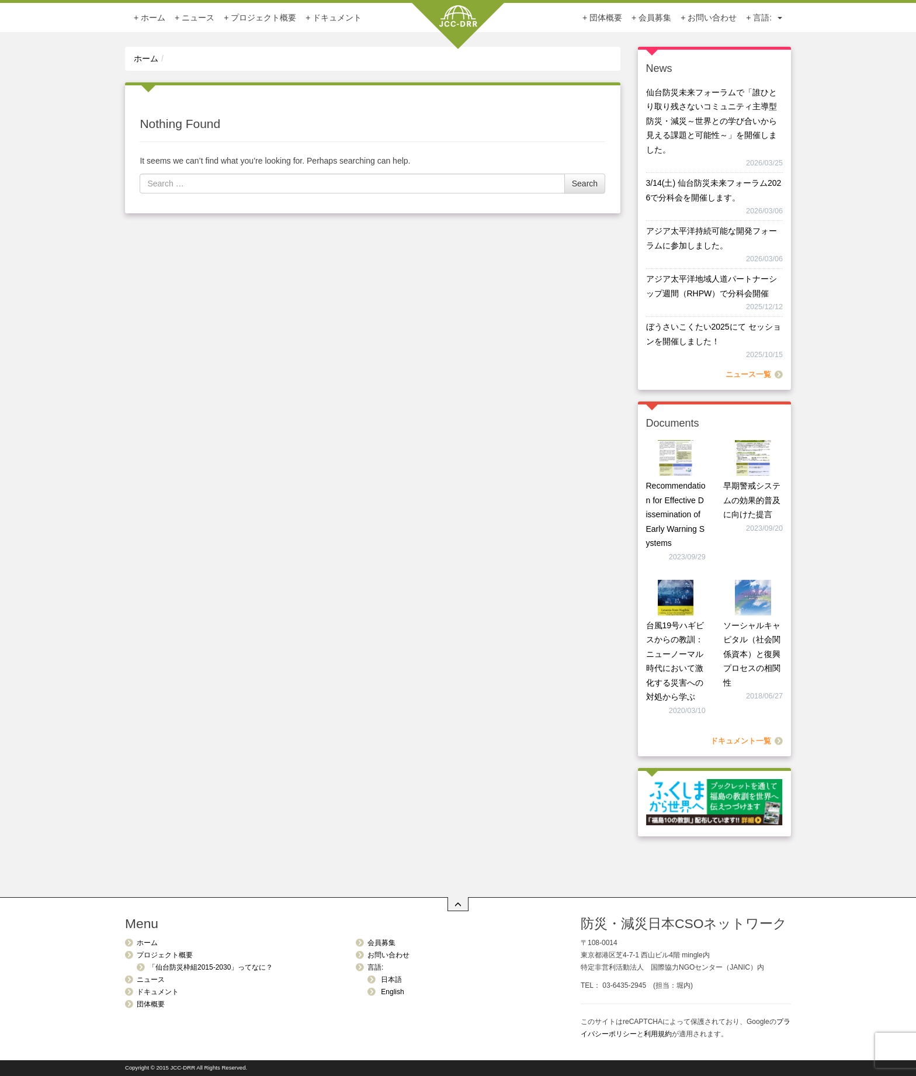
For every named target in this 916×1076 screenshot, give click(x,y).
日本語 (390, 979)
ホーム (153, 17)
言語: (767, 17)
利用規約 (658, 1034)
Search (585, 183)
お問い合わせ (712, 17)
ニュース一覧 (748, 375)
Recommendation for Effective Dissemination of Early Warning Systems (676, 514)
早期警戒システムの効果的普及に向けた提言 (751, 500)
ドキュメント (337, 17)
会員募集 (655, 17)
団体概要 (605, 17)
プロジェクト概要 (263, 17)
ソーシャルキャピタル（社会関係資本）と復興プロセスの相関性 (751, 654)
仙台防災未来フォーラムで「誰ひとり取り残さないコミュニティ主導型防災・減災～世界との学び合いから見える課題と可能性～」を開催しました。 (711, 121)
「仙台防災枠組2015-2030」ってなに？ (210, 967)
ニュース (198, 17)
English (391, 992)
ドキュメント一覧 (740, 741)
